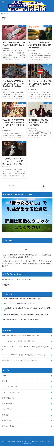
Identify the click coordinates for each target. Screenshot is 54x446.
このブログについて (10, 386)
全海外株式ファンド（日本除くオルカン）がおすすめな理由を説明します (26, 348)
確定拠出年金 (8, 426)
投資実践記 (7, 409)
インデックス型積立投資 (12, 392)
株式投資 (6, 420)
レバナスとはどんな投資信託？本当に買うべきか (19, 341)
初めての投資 (8, 398)
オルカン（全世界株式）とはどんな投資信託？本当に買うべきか (24, 355)
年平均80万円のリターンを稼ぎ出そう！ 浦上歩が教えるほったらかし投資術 (30, 441)
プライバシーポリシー (27, 438)
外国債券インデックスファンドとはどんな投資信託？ (20, 360)
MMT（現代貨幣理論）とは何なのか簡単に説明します (21, 335)
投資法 (5, 415)
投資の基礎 (7, 403)
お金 (5, 381)
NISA (5, 375)
